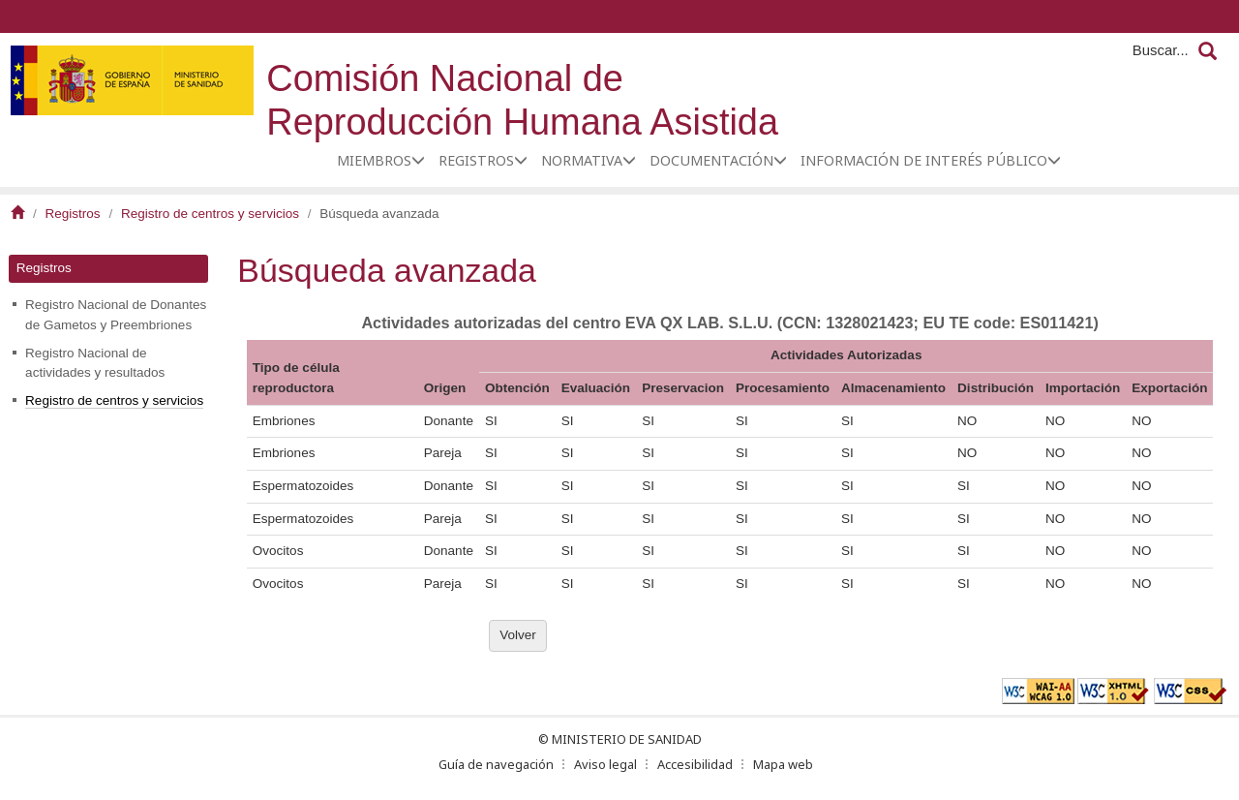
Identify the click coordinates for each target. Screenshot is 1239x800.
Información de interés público (924, 160)
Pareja (443, 453)
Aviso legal (605, 764)
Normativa (581, 160)
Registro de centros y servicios (210, 213)
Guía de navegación (496, 764)
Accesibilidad (695, 764)
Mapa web (783, 764)
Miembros (374, 160)
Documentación (711, 160)
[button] (418, 160)
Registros (476, 160)
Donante (448, 421)
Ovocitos (278, 550)
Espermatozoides (303, 485)
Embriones (284, 421)
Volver (517, 635)
